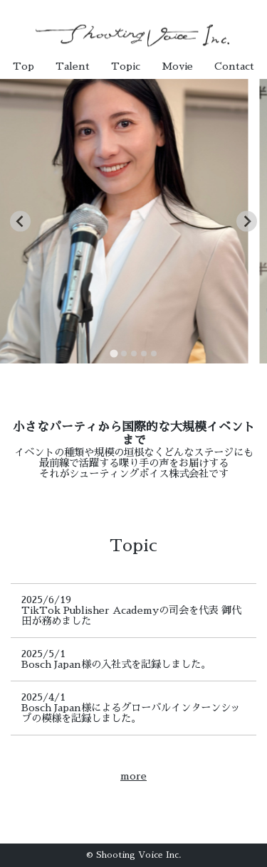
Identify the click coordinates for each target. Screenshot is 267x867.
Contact (234, 66)
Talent (73, 66)
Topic (125, 66)
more (133, 776)
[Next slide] (246, 221)
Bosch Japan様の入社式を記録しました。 (116, 664)
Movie (177, 66)
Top (23, 66)
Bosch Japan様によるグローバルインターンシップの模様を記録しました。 (131, 713)
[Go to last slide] (20, 221)
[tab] (113, 353)
